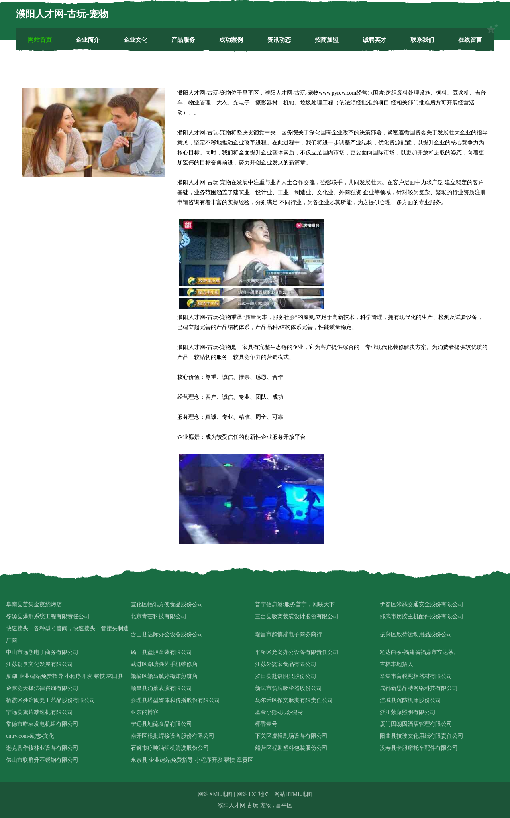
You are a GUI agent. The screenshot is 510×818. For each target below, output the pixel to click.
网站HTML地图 (293, 794)
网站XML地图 (215, 794)
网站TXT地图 (253, 794)
